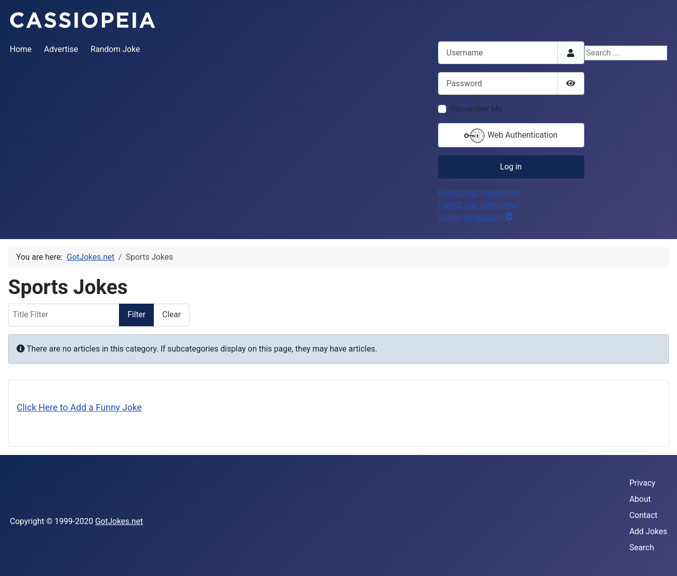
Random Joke (115, 49)
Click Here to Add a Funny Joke (79, 407)
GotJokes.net (119, 521)
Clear (171, 314)
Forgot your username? (479, 204)
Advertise (61, 49)
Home (21, 49)
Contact (643, 515)
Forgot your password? (479, 192)
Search (641, 547)
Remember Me (476, 108)
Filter (137, 314)
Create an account (476, 216)
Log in (511, 166)
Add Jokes (648, 531)
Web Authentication (511, 136)
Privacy (642, 483)
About (640, 499)
